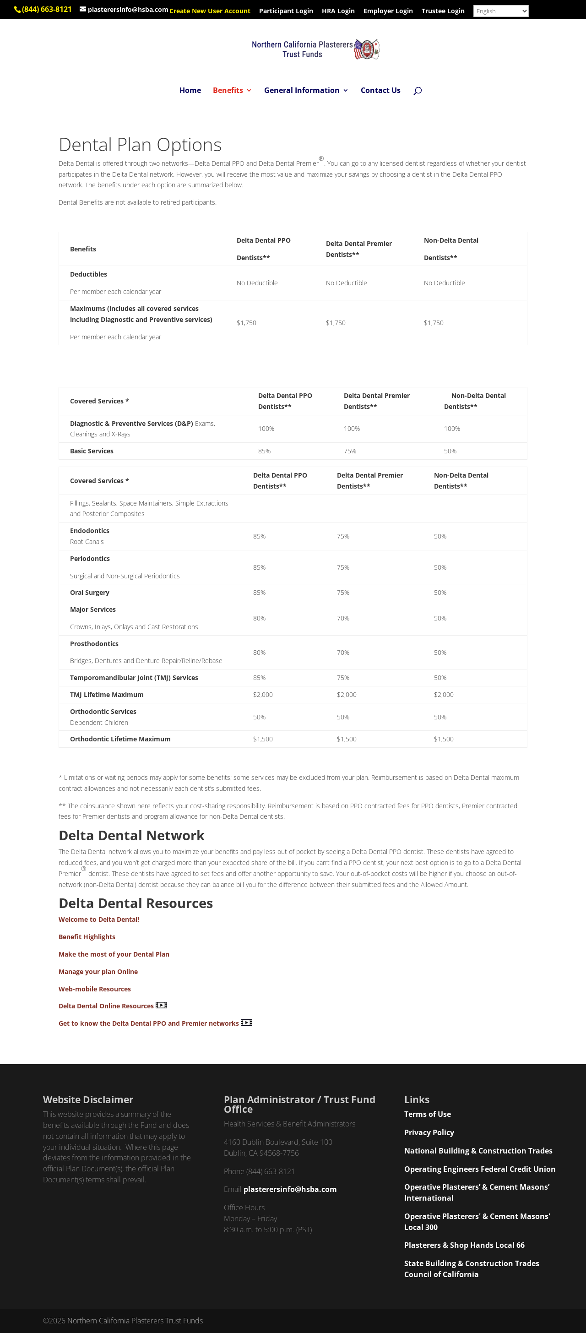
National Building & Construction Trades (478, 1151)
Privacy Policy (429, 1132)
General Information (302, 91)
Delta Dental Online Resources (106, 1005)
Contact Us (381, 91)
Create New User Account (209, 11)
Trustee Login (443, 11)
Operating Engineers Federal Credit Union (480, 1169)
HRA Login (338, 11)
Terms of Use (427, 1114)
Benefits (228, 91)
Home (190, 91)
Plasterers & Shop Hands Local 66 (464, 1245)
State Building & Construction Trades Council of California (471, 1268)
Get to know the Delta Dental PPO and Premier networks (149, 1023)
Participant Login (286, 11)
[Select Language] (501, 11)
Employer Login (388, 11)
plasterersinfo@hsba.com (290, 1189)
